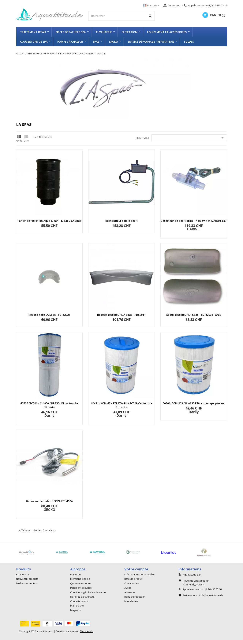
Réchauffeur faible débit (121, 221)
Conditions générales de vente (88, 592)
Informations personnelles (139, 574)
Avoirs (128, 587)
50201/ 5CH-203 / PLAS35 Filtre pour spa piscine (193, 403)
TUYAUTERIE (103, 32)
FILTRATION (129, 32)
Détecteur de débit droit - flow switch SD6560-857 (193, 221)
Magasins (75, 610)
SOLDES (189, 41)
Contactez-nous (79, 601)
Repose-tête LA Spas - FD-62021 (49, 314)
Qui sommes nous (80, 583)
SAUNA (113, 41)
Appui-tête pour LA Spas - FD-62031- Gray (193, 314)
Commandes (131, 583)
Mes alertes (131, 601)
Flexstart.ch (86, 631)
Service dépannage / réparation (151, 41)
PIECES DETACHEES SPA (71, 32)
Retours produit (133, 578)
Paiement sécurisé (81, 587)
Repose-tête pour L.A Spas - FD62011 (121, 314)
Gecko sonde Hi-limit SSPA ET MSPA (49, 501)
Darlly (49, 415)
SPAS (96, 41)
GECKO (49, 509)
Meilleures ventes (26, 583)
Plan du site (77, 605)
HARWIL (193, 229)
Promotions (22, 574)
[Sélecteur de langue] (151, 5)
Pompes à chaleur (70, 41)
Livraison (75, 574)
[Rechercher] (121, 16)
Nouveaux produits (27, 578)
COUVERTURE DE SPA (33, 41)
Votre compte (136, 569)
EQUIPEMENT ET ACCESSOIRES (167, 32)
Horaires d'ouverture (82, 596)
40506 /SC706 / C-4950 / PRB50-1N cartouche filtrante (49, 405)
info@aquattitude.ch (211, 595)
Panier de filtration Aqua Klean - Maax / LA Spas (49, 221)
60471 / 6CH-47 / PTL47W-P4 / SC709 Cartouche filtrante (121, 405)
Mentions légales (80, 578)
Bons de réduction (134, 596)
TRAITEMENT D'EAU (33, 32)
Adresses (129, 592)
